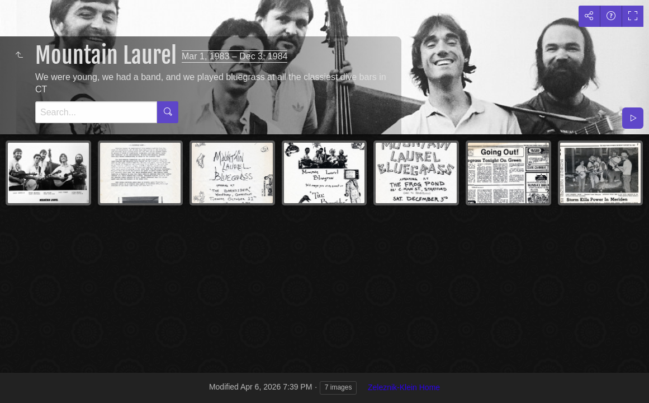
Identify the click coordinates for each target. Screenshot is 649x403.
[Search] (96, 112)
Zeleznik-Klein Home (404, 387)
